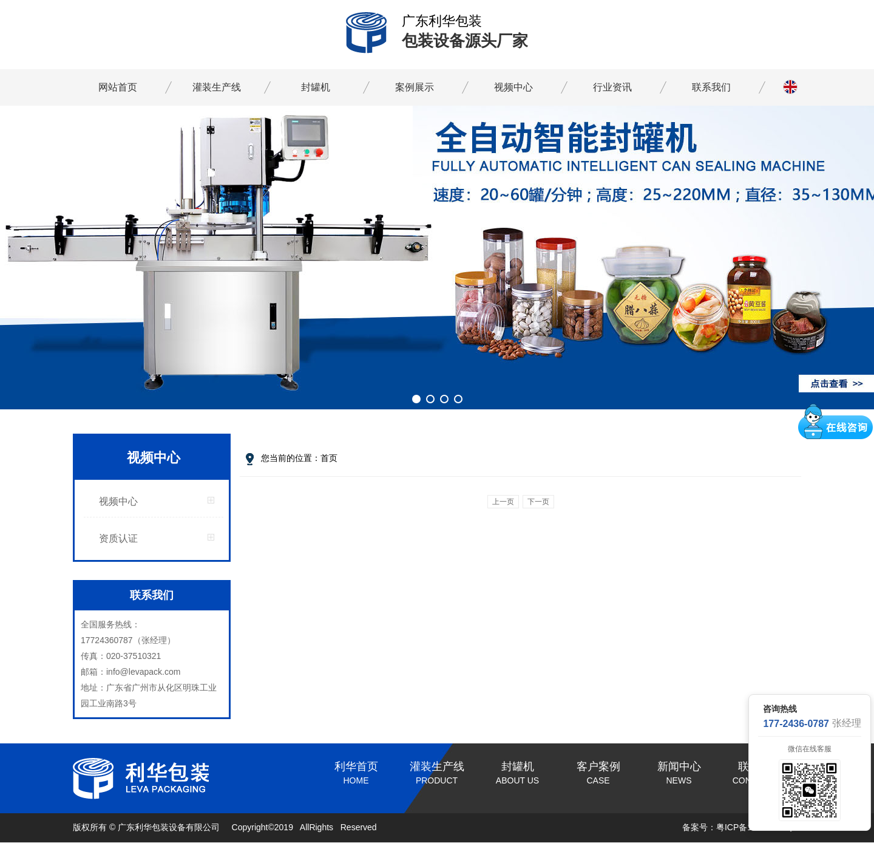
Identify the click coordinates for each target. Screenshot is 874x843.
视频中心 (513, 87)
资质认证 (118, 538)
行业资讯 (612, 87)
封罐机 (315, 87)
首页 (328, 458)
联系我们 (711, 87)
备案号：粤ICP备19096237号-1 (741, 827)
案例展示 (414, 87)
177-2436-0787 (796, 723)
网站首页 (117, 87)
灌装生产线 (216, 87)
